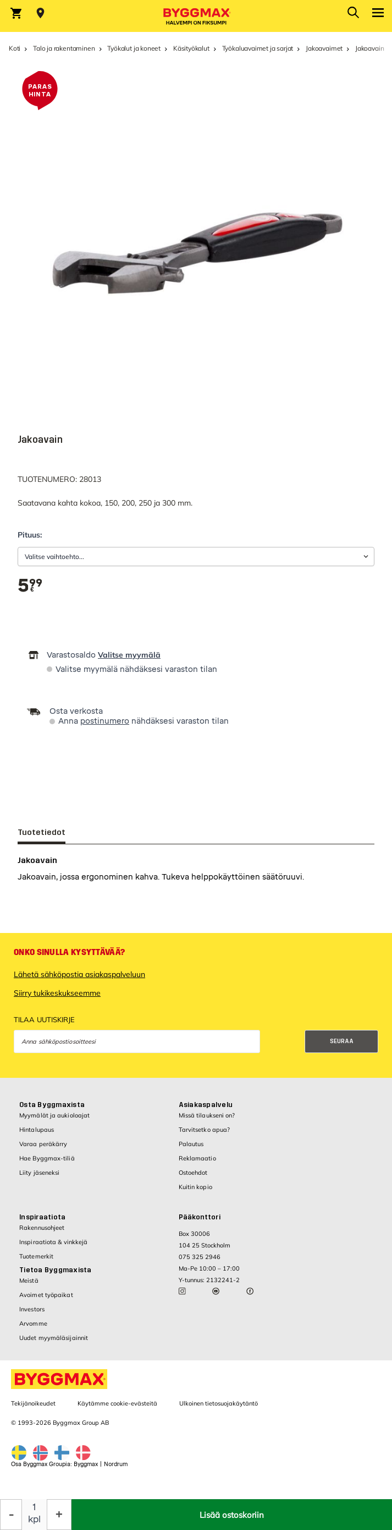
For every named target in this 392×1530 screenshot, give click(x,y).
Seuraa (342, 1041)
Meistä (28, 1280)
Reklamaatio (197, 1158)
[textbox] (30, 585)
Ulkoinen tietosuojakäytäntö (218, 1403)
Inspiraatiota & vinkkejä (53, 1242)
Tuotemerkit (36, 1256)
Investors (32, 1309)
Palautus (191, 1144)
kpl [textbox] (34, 1519)
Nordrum (116, 1464)
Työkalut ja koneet (134, 48)
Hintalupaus (36, 1129)
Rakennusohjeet (41, 1227)
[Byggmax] (196, 16)
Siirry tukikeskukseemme (57, 993)
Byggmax (86, 1464)
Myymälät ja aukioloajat (54, 1115)
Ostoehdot (193, 1172)
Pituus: (30, 535)
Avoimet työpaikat (46, 1295)
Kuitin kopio (195, 1187)
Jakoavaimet (324, 48)
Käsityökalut (191, 48)
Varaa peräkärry (43, 1144)
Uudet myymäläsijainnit (53, 1338)
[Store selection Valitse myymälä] (40, 13)
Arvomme (33, 1323)
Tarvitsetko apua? (204, 1129)
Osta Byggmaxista (52, 1104)
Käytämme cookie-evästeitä (117, 1403)
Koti (14, 48)
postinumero (104, 721)
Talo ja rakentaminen (64, 48)
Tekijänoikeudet (33, 1403)
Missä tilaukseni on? (207, 1115)
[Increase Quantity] (59, 1514)
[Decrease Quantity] (11, 1514)
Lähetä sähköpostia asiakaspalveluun (79, 974)
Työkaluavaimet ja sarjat (258, 48)
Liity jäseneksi (39, 1172)
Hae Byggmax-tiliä (47, 1158)
